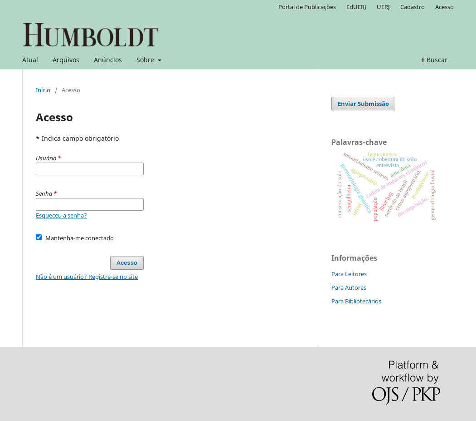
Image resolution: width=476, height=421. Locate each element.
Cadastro (412, 7)
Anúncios (108, 59)
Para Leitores (349, 274)
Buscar (434, 59)
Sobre (146, 59)
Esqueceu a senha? (61, 215)
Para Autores (348, 287)
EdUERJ (356, 7)
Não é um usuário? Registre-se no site (87, 276)
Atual (30, 59)
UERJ (383, 7)
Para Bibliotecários (356, 301)
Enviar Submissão (363, 103)
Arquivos (66, 59)
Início (43, 90)
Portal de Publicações (307, 7)
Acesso (444, 7)
